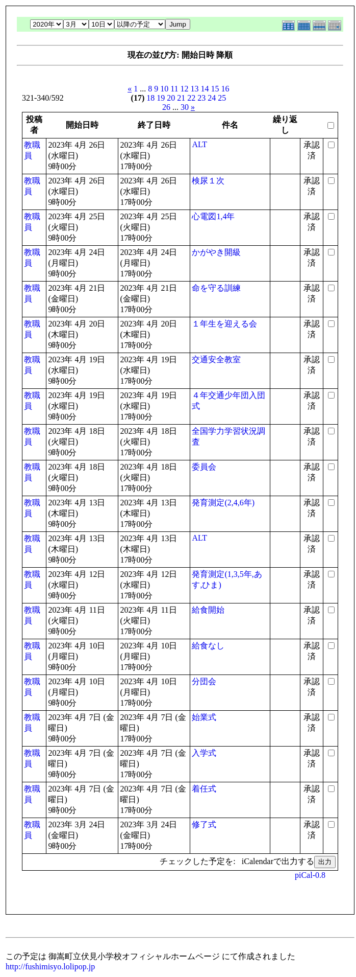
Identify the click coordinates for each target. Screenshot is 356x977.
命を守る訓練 (216, 288)
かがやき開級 (216, 252)
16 (225, 88)
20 (171, 98)
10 (164, 88)
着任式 (204, 788)
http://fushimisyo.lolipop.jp (50, 966)
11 (174, 88)
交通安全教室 (216, 359)
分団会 (204, 681)
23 (201, 98)
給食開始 (208, 610)
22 (191, 98)
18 (150, 98)
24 (212, 98)
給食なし (208, 645)
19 (161, 98)
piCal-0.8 (310, 875)
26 (166, 107)
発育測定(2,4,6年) (223, 502)
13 (195, 88)
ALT (199, 144)
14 (205, 88)
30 (185, 107)
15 (215, 88)
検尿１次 (208, 180)
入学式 (204, 753)
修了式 (204, 824)
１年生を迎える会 (224, 323)
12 (185, 88)
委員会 (204, 466)
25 (222, 98)
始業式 (204, 717)
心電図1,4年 (213, 216)
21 (181, 98)
